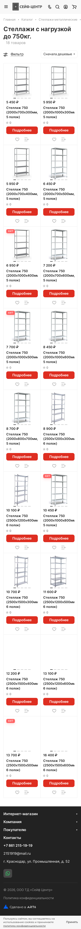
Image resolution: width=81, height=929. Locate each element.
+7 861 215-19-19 (17, 846)
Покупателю (14, 830)
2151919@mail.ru (17, 853)
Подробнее (22, 130)
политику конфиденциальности (24, 925)
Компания (12, 822)
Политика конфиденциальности (28, 898)
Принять (72, 922)
